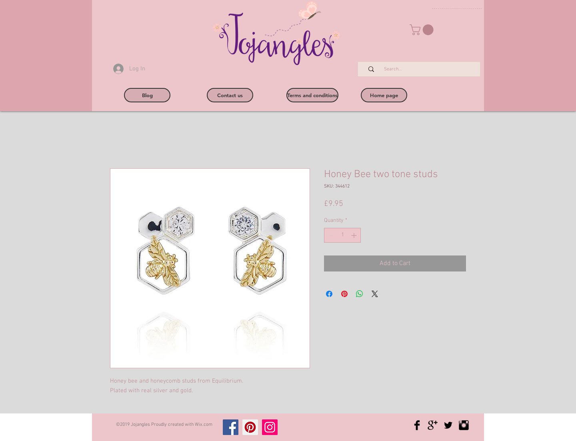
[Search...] (423, 69)
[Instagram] (270, 427)
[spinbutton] (342, 235)
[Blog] (147, 95)
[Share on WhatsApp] (359, 294)
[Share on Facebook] (329, 294)
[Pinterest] (250, 427)
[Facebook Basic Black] (417, 425)
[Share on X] (375, 294)
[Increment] (355, 235)
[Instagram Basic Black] (464, 425)
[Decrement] (330, 235)
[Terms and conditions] (312, 95)
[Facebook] (230, 427)
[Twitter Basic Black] (448, 425)
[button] (423, 29)
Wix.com (203, 424)
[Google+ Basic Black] (433, 425)
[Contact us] (230, 95)
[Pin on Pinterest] (344, 294)
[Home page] (384, 95)
